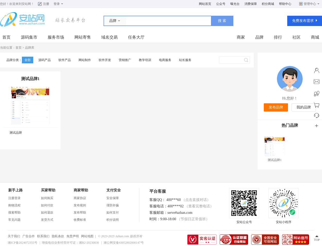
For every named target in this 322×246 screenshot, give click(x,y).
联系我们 (43, 236)
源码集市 (29, 37)
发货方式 (47, 220)
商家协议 (80, 198)
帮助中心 (285, 4)
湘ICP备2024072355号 (22, 242)
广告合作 (28, 236)
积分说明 (112, 220)
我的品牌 (303, 107)
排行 (278, 37)
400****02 (190, 206)
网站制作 (85, 60)
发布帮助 (80, 212)
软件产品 (64, 60)
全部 (27, 60)
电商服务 (165, 60)
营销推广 (125, 60)
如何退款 (47, 212)
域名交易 (109, 37)
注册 (46, 4)
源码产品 (44, 60)
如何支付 (112, 212)
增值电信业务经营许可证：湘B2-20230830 (70, 242)
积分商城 (268, 4)
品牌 (259, 37)
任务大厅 (136, 37)
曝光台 (235, 4)
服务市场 (56, 37)
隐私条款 (58, 236)
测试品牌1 (274, 149)
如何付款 (47, 205)
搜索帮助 (14, 212)
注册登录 (14, 198)
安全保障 (112, 198)
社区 (296, 37)
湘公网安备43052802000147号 (124, 242)
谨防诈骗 (112, 205)
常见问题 (14, 220)
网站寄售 (82, 37)
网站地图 (87, 236)
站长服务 (185, 60)
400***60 (188, 200)
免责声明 (72, 236)
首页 (6, 37)
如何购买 (47, 198)
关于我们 (14, 236)
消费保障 (250, 4)
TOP (317, 240)
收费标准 (80, 220)
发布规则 (80, 205)
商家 (241, 37)
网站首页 (205, 4)
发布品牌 (276, 107)
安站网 (26, 4)
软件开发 (105, 60)
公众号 (220, 4)
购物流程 (14, 205)
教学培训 (145, 60)
